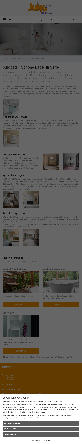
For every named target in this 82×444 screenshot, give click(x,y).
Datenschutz (46, 440)
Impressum (36, 440)
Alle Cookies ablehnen (11, 429)
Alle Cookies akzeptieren (12, 423)
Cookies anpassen (10, 434)
